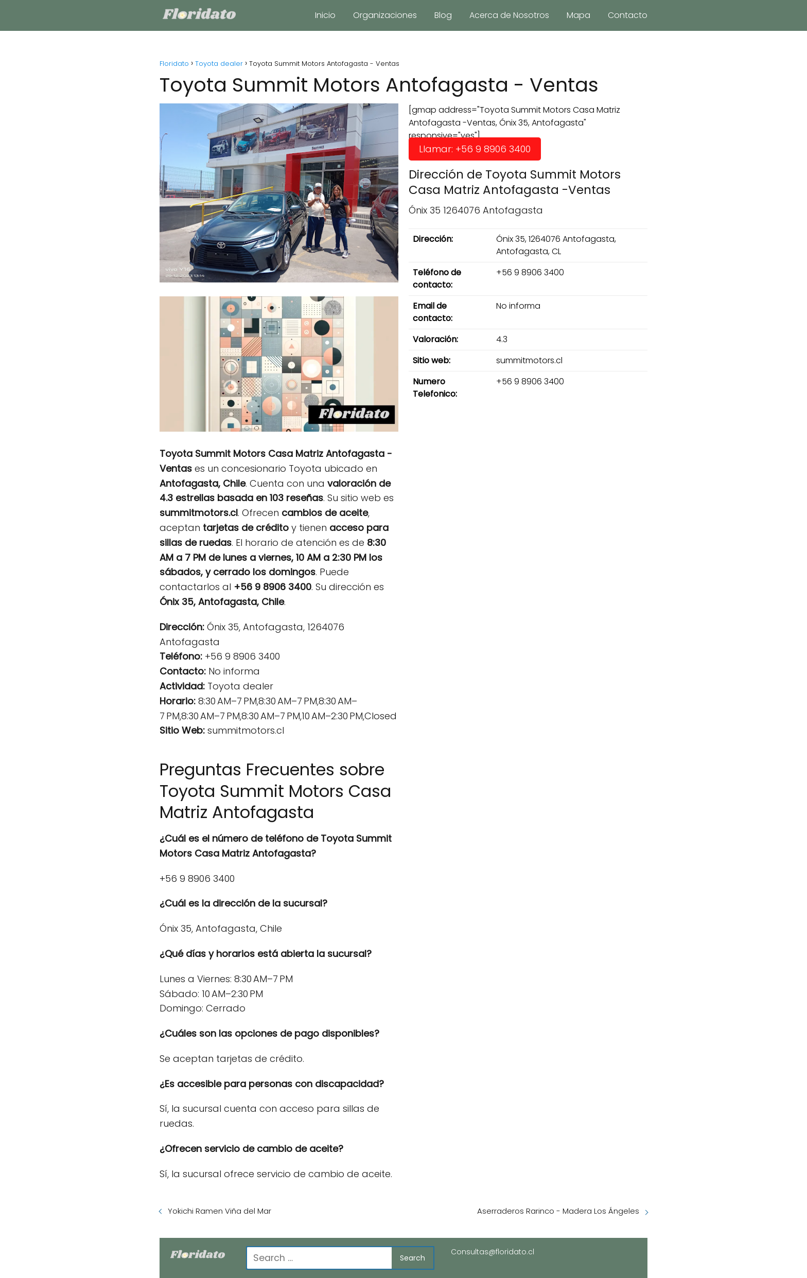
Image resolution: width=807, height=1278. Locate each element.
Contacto (627, 15)
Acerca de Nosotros (509, 15)
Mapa (578, 15)
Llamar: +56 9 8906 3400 (475, 149)
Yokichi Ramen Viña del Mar (219, 1210)
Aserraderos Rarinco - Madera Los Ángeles (558, 1210)
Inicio (325, 15)
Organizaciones (385, 15)
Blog (443, 15)
